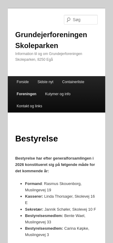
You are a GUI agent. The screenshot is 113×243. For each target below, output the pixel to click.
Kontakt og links (29, 106)
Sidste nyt (45, 82)
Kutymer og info (58, 94)
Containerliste (73, 82)
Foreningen (26, 94)
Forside (23, 82)
